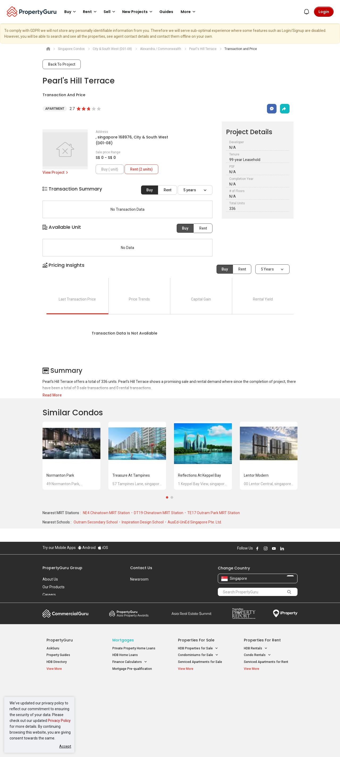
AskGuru (52, 648)
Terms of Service (100, 745)
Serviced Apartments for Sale (200, 662)
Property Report (244, 613)
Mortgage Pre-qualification (132, 669)
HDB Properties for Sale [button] (198, 648)
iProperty (285, 614)
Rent (167, 190)
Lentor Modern (256, 475)
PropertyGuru (59, 640)
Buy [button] (71, 12)
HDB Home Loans (125, 655)
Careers (49, 595)
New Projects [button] (138, 12)
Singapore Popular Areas (268, 686)
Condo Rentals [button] (257, 655)
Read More (52, 395)
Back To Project (61, 64)
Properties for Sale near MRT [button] (136, 700)
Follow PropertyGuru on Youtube (274, 548)
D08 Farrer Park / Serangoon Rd (267, 713)
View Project (55, 172)
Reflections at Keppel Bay (199, 475)
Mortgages (123, 640)
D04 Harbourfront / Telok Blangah (268, 694)
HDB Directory (56, 662)
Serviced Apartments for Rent (266, 662)
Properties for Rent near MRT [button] (136, 707)
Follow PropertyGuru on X (289, 548)
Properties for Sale (196, 640)
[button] (170, 270)
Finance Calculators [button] (129, 662)
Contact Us (141, 567)
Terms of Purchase (165, 745)
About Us (50, 579)
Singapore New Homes (68, 686)
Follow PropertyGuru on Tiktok (295, 548)
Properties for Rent (262, 640)
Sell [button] (110, 12)
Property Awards (128, 613)
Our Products (53, 587)
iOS (103, 547)
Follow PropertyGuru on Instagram (265, 548)
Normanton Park (60, 475)
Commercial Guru (65, 614)
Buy (149, 190)
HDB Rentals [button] (255, 648)
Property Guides (58, 655)
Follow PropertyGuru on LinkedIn (282, 548)
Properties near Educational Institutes (199, 688)
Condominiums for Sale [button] (198, 655)
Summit (191, 613)
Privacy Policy (59, 720)
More (189, 12)
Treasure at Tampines (131, 475)
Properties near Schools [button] (198, 707)
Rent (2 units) (141, 169)
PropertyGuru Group (62, 567)
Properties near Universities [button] (201, 700)
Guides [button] (166, 11)
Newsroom (139, 579)
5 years (190, 190)
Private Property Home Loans (133, 648)
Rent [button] (90, 12)
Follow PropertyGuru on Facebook (257, 548)
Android (87, 547)
